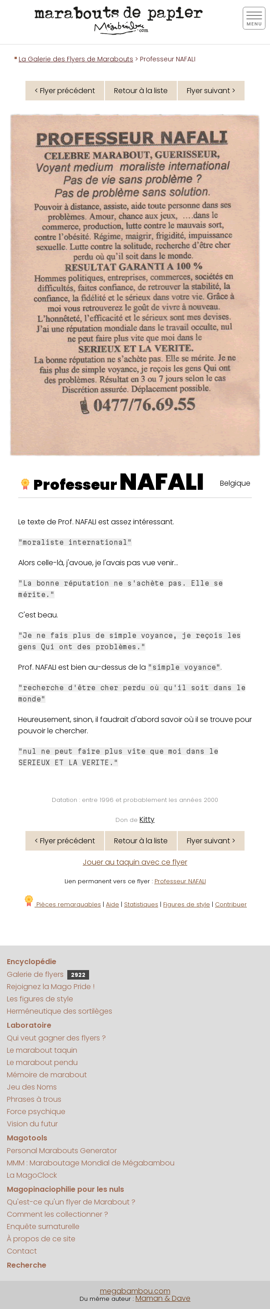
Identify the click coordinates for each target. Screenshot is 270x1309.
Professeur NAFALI (180, 881)
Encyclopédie (31, 961)
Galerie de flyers (48, 974)
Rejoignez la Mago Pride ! (51, 986)
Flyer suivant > (211, 90)
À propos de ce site (41, 1239)
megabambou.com (135, 1291)
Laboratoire (29, 1025)
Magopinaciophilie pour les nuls (65, 1189)
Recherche (26, 1265)
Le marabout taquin (42, 1050)
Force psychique (36, 1111)
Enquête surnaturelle (43, 1226)
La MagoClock (32, 1175)
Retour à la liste (141, 90)
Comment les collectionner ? (57, 1214)
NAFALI (162, 482)
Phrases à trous (34, 1099)
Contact (22, 1251)
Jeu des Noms (32, 1087)
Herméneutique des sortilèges (59, 1011)
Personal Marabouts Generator (62, 1150)
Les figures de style (40, 999)
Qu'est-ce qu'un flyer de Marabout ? (71, 1202)
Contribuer (231, 904)
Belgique (235, 483)
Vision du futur (32, 1124)
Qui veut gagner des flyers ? (56, 1038)
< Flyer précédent (65, 90)
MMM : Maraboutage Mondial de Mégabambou (91, 1163)
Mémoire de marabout (47, 1075)
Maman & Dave (162, 1298)
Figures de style (186, 904)
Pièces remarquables (62, 904)
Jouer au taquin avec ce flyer (135, 862)
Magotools (27, 1138)
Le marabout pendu (42, 1062)
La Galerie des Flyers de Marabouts (76, 59)
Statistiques (141, 904)
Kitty (147, 819)
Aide (112, 904)
